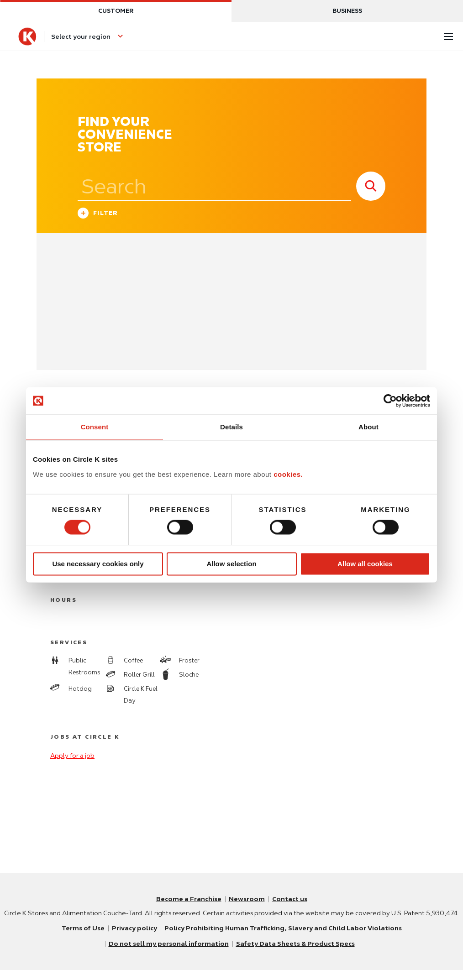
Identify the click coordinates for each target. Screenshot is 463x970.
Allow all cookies (365, 564)
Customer (115, 10)
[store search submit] (370, 186)
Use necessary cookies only (97, 564)
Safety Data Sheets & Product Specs (295, 944)
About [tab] (368, 427)
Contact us (289, 899)
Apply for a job (72, 755)
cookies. (288, 474)
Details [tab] (231, 427)
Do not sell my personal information (169, 944)
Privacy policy (134, 928)
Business (347, 10)
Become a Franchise (188, 899)
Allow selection (231, 564)
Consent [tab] (95, 427)
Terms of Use (82, 928)
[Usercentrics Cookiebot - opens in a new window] (390, 400)
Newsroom (247, 899)
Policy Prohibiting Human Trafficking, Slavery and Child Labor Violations (283, 928)
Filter (98, 214)
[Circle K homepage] (27, 36)
